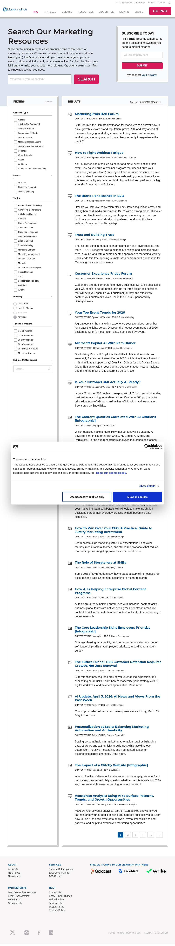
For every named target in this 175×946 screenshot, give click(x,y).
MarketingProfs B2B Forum (97, 116)
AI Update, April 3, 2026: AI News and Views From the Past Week (117, 700)
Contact (161, 4)
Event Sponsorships (18, 898)
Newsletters (14, 878)
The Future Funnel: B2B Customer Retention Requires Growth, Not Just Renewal (118, 666)
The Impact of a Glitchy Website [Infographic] (111, 767)
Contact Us (55, 894)
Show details (147, 485)
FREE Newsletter (124, 4)
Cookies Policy (57, 912)
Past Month (23, 306)
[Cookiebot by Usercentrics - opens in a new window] (147, 446)
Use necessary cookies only (87, 496)
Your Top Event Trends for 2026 (100, 314)
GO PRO (160, 12)
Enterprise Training (59, 875)
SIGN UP (139, 12)
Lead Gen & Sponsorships (22, 894)
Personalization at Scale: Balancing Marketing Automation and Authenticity (112, 730)
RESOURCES (86, 12)
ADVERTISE (106, 12)
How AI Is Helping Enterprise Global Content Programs (110, 593)
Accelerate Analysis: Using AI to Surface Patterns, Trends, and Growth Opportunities (114, 800)
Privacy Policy (56, 908)
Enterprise (140, 4)
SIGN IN (124, 12)
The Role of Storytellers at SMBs (100, 565)
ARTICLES (50, 12)
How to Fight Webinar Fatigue (99, 155)
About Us (13, 871)
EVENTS (67, 12)
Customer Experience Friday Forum (103, 276)
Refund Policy (56, 901)
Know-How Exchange (60, 898)
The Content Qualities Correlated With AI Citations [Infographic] (115, 421)
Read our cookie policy (111, 472)
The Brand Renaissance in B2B (99, 198)
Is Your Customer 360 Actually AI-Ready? (107, 384)
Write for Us (14, 901)
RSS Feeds (14, 875)
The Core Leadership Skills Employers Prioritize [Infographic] (112, 631)
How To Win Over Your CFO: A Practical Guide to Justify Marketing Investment (113, 532)
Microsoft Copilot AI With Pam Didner (105, 345)
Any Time (22, 319)
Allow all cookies (137, 496)
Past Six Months (25, 310)
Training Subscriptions (61, 871)
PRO (35, 12)
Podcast (151, 4)
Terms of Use (56, 905)
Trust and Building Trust (94, 237)
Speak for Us (15, 905)
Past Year (22, 315)
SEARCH (86, 81)
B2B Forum (55, 878)
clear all (48, 104)
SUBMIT (142, 67)
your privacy (149, 77)
